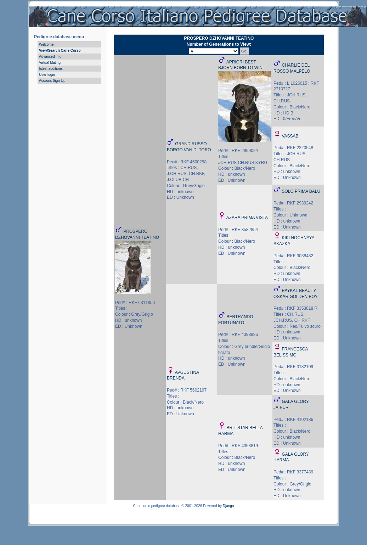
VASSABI (290, 136)
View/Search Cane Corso (60, 50)
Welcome (46, 44)
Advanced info (50, 56)
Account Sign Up (52, 81)
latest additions (51, 69)
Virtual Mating (50, 62)
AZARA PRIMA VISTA (247, 217)
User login (47, 75)
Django (228, 506)
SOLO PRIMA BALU (301, 191)
